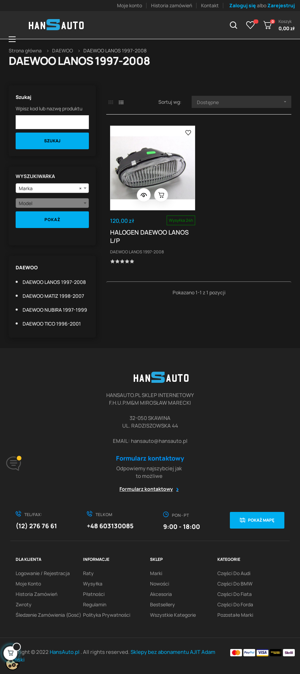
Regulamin (94, 604)
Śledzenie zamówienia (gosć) (48, 615)
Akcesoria (161, 594)
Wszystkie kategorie (173, 615)
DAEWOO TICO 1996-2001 (52, 323)
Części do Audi (233, 573)
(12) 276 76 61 (36, 526)
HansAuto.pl (65, 652)
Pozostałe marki (235, 615)
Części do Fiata (234, 594)
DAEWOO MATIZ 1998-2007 (53, 296)
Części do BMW (234, 583)
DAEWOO (27, 267)
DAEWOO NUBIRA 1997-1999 (55, 309)
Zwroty (24, 604)
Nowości (159, 583)
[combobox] (52, 188)
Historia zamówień (171, 5)
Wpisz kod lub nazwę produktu (49, 108)
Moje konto (129, 5)
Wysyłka (92, 583)
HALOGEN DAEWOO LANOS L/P (150, 233)
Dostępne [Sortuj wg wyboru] (244, 102)
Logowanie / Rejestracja (43, 573)
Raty (88, 573)
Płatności (94, 594)
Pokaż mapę (261, 520)
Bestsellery (162, 604)
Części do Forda (235, 604)
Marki (156, 573)
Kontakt (210, 5)
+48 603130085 (110, 526)
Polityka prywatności (106, 615)
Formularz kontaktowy (146, 489)
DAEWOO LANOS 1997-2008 (54, 282)
